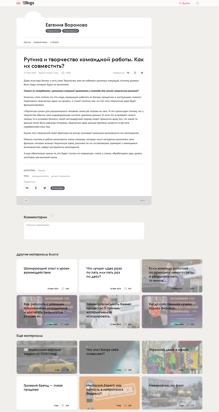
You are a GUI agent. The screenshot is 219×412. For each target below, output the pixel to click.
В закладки (57, 188)
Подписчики (40, 42)
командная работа (40, 176)
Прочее (41, 170)
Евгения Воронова (66, 25)
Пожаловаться (70, 30)
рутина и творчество (60, 176)
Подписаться (53, 30)
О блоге (54, 42)
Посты (27, 42)
